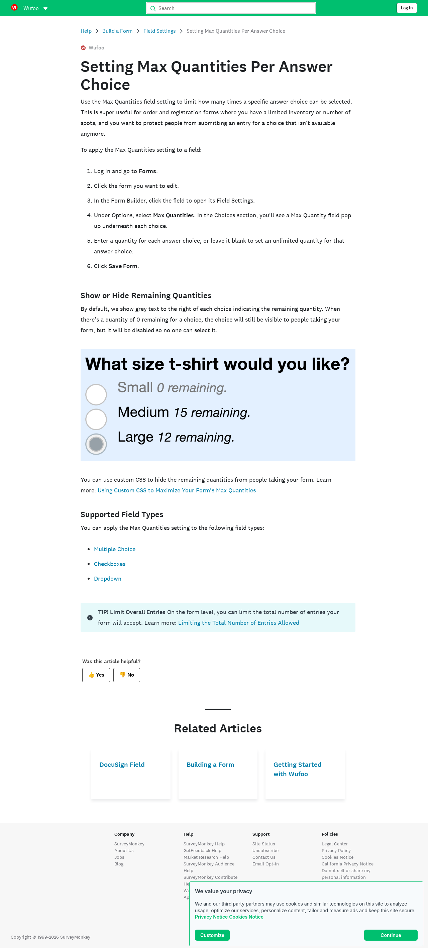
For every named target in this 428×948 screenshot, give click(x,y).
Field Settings (159, 30)
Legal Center (335, 844)
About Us (124, 850)
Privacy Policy (336, 850)
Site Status (263, 844)
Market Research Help (206, 857)
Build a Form (117, 30)
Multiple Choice (114, 549)
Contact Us (264, 857)
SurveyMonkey (129, 844)
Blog (118, 864)
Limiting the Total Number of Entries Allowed (238, 622)
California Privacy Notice (347, 864)
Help (86, 30)
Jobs (119, 857)
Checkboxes (109, 564)
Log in (407, 8)
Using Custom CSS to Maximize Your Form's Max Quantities (177, 490)
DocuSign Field (122, 764)
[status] (218, 617)
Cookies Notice (246, 917)
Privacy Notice (211, 917)
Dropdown (107, 578)
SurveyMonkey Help (204, 844)
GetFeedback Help (202, 850)
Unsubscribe (265, 850)
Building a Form (210, 764)
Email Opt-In (265, 864)
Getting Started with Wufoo (298, 769)
